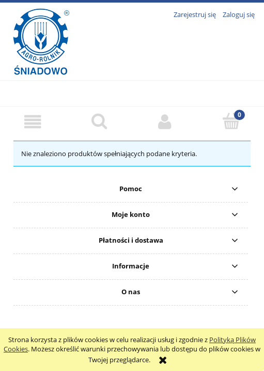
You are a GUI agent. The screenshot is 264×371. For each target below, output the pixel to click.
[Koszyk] (231, 121)
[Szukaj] (99, 121)
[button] (33, 122)
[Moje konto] (165, 122)
